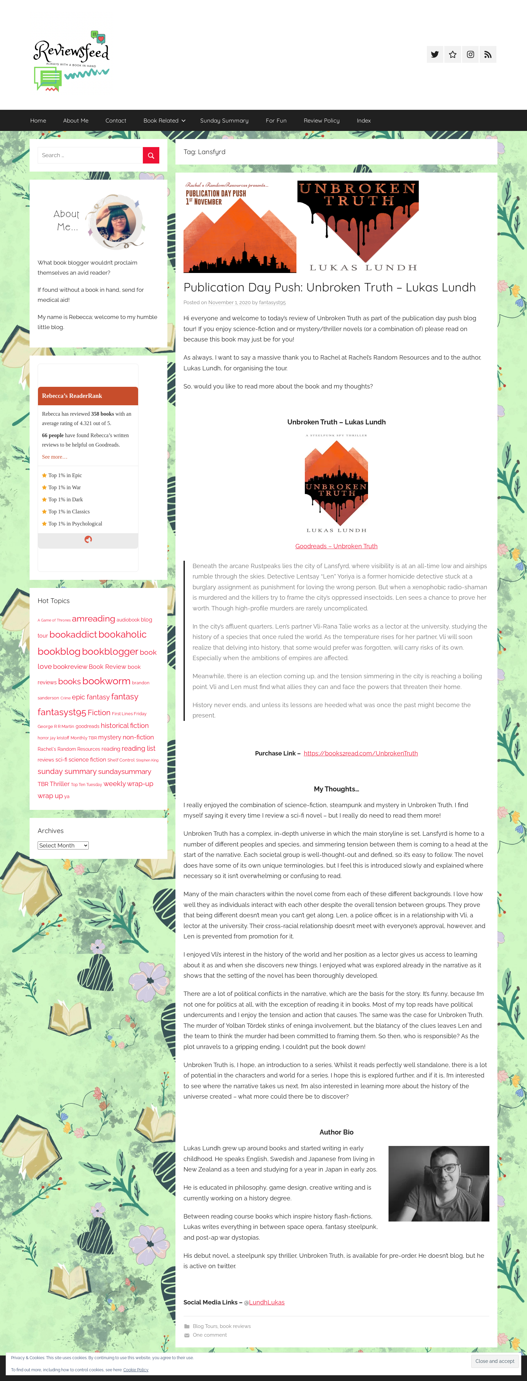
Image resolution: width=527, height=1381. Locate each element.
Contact (116, 120)
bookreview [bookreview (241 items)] (70, 666)
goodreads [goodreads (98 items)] (87, 726)
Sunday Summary (224, 120)
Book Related (165, 120)
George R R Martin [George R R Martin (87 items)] (56, 726)
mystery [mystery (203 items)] (109, 737)
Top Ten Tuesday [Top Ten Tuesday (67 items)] (86, 784)
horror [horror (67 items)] (43, 738)
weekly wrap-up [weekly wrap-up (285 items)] (128, 784)
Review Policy (322, 120)
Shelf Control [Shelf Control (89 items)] (121, 760)
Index (364, 120)
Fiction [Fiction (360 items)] (99, 712)
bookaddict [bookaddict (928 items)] (73, 634)
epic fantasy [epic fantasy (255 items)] (91, 697)
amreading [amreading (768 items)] (93, 618)
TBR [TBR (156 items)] (43, 784)
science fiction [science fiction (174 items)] (87, 759)
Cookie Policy (136, 1370)
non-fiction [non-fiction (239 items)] (138, 737)
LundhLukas (267, 1302)
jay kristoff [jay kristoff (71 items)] (59, 738)
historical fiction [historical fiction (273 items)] (125, 726)
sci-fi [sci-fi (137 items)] (61, 759)
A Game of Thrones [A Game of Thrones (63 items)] (54, 620)
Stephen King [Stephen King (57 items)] (147, 760)
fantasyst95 (272, 303)
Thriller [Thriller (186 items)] (60, 783)
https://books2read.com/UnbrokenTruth (361, 753)
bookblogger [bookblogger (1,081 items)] (110, 651)
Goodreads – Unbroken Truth (336, 546)
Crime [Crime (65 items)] (65, 698)
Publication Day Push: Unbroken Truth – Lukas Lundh (330, 286)
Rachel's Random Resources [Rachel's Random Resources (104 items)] (69, 749)
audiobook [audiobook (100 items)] (128, 620)
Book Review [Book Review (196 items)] (107, 666)
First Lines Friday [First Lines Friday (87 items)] (129, 713)
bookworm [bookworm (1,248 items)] (106, 681)
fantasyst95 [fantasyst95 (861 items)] (62, 712)
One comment (210, 1335)
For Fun (276, 120)
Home (38, 120)
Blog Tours (205, 1326)
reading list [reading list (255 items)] (139, 748)
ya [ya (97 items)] (67, 796)
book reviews (235, 1326)
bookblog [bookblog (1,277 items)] (59, 651)
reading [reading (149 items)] (111, 749)
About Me (75, 120)
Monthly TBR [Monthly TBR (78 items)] (84, 737)
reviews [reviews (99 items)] (46, 760)
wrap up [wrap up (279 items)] (50, 796)
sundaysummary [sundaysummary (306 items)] (124, 771)
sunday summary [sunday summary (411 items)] (67, 771)
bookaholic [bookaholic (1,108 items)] (122, 634)
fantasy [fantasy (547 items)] (124, 696)
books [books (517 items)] (69, 681)
